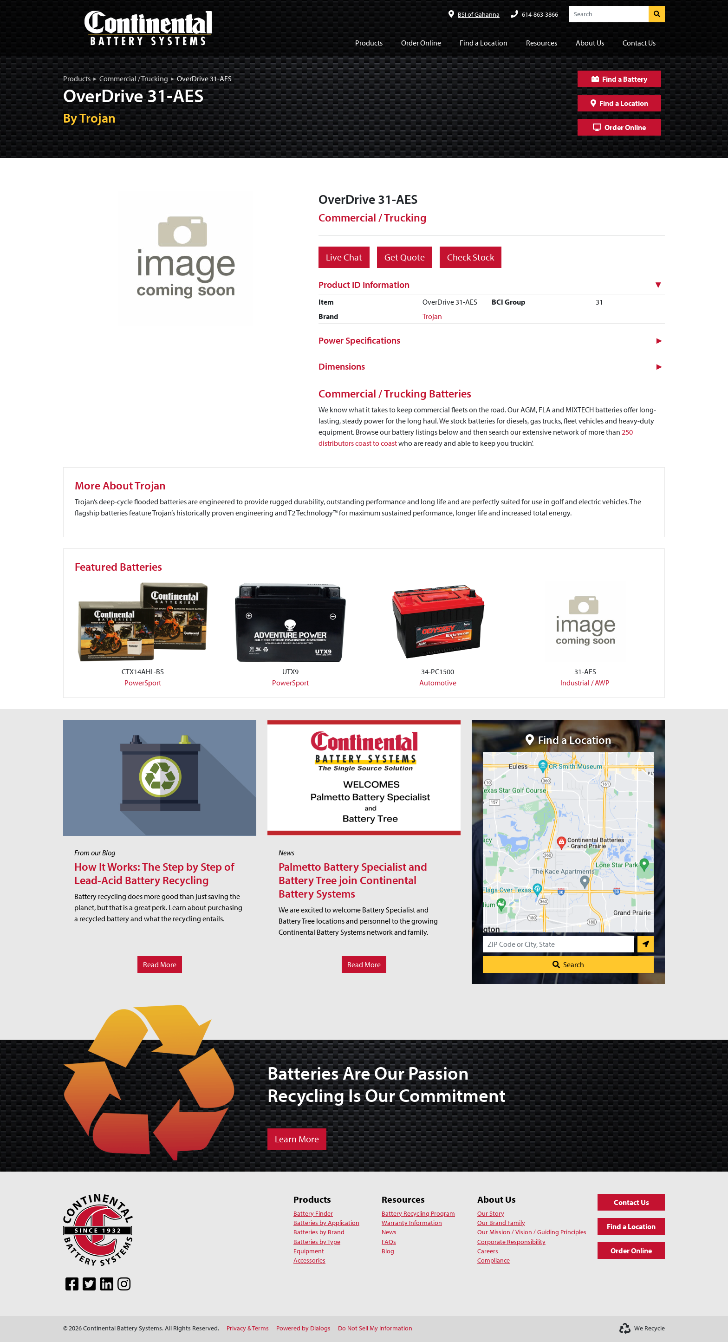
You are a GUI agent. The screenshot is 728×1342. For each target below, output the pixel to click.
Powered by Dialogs (303, 1328)
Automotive (437, 682)
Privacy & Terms (248, 1328)
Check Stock (470, 257)
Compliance (493, 1260)
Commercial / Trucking (133, 78)
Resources (403, 1199)
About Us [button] (590, 42)
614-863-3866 (540, 14)
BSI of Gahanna (479, 14)
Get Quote (404, 257)
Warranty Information (412, 1222)
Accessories (309, 1260)
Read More (159, 964)
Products (77, 78)
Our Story (490, 1213)
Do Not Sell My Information (375, 1328)
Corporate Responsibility (511, 1242)
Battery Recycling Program (418, 1213)
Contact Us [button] (639, 42)
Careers (487, 1251)
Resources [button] (541, 42)
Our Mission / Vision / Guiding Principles (531, 1232)
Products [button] (369, 42)
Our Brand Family (501, 1222)
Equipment (308, 1251)
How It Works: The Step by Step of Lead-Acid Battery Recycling (154, 873)
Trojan (432, 316)
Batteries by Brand (318, 1232)
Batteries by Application (326, 1222)
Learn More (297, 1139)
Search (568, 964)
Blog (388, 1251)
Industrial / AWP (585, 682)
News (389, 1232)
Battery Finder (313, 1213)
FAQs (389, 1242)
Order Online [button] (421, 42)
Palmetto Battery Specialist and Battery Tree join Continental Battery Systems (353, 880)
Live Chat (344, 257)
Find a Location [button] (483, 42)
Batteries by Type (316, 1242)
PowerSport (142, 682)
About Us (496, 1199)
